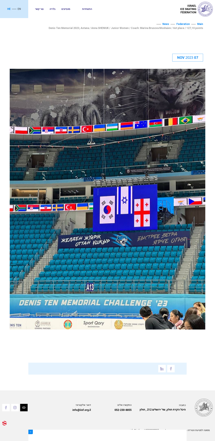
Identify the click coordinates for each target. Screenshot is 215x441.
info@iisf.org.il (81, 409)
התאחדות (87, 9)
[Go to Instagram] (15, 407)
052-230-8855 (123, 409)
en (19, 8)
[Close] (30, 432)
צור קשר (39, 9)
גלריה (52, 9)
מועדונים (65, 9)
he (9, 8)
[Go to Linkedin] (162, 368)
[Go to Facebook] (171, 368)
